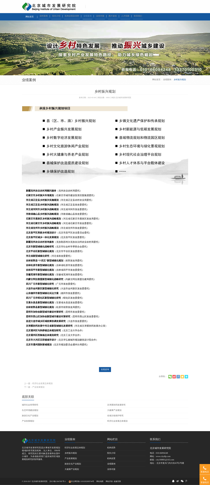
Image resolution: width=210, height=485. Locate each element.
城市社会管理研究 (30, 405)
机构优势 (111, 448)
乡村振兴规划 (71, 453)
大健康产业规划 (114, 410)
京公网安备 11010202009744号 (81, 481)
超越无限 (117, 481)
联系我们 (155, 439)
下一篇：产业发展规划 (34, 387)
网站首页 (156, 79)
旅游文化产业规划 (30, 416)
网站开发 (109, 481)
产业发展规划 (28, 421)
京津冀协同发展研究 (116, 405)
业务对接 (111, 469)
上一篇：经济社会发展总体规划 (38, 383)
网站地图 (99, 481)
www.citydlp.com (163, 456)
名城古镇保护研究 (115, 416)
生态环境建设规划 (30, 410)
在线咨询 (105, 369)
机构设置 (111, 458)
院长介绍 (111, 453)
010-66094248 (162, 453)
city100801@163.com (165, 460)
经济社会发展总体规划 (117, 421)
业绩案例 (167, 79)
